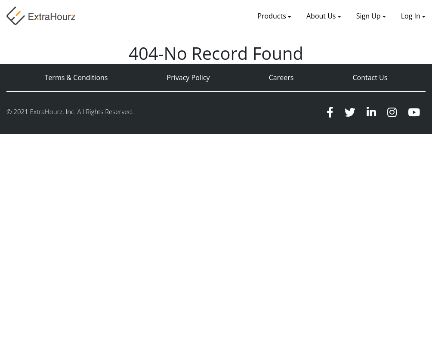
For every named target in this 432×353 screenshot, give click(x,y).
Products (274, 16)
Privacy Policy (188, 77)
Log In (410, 16)
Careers (281, 77)
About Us (322, 16)
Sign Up (369, 16)
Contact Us (369, 77)
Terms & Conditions (76, 77)
